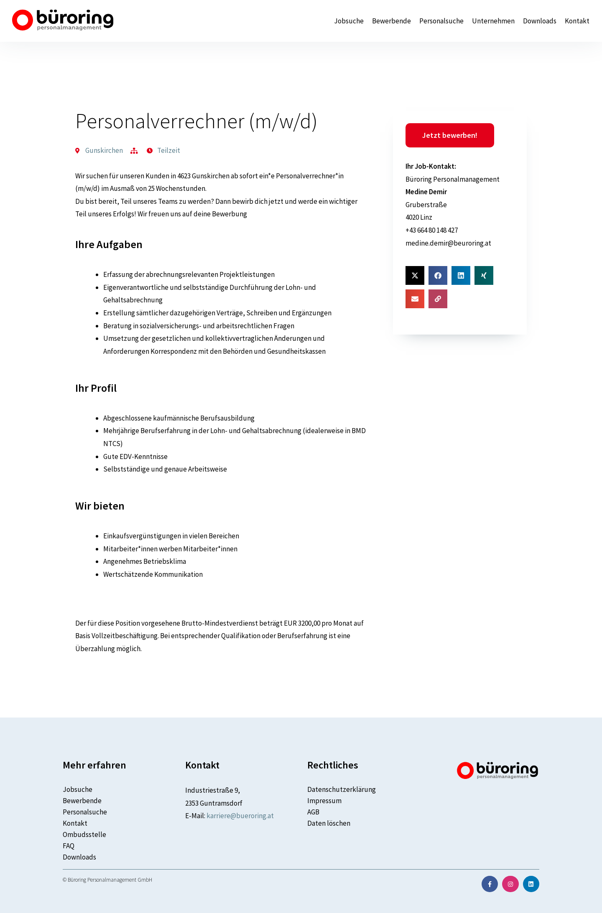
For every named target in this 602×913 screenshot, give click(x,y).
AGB (313, 812)
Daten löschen (328, 823)
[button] (415, 275)
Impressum (324, 800)
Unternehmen (493, 21)
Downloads (539, 21)
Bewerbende (391, 21)
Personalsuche (441, 21)
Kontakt (577, 21)
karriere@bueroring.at (240, 815)
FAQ (68, 845)
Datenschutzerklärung (341, 789)
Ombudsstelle (84, 834)
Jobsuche (349, 21)
